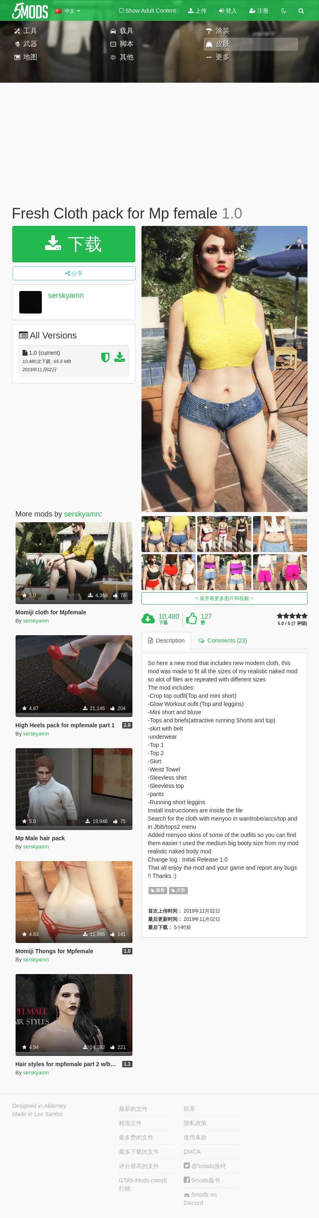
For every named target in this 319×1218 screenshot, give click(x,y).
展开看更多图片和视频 (224, 598)
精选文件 (130, 1123)
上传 (197, 10)
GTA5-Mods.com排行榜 (143, 1184)
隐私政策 (195, 1123)
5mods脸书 (202, 1180)
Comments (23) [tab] (222, 640)
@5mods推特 (205, 1166)
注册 (259, 10)
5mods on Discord (200, 1198)
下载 (73, 244)
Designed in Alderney (39, 1106)
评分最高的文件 (139, 1166)
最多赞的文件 (136, 1137)
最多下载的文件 (139, 1151)
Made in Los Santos (37, 1114)
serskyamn (66, 295)
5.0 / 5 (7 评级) (292, 623)
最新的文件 (133, 1108)
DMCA (192, 1151)
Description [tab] (166, 640)
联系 (189, 1108)
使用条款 (195, 1137)
